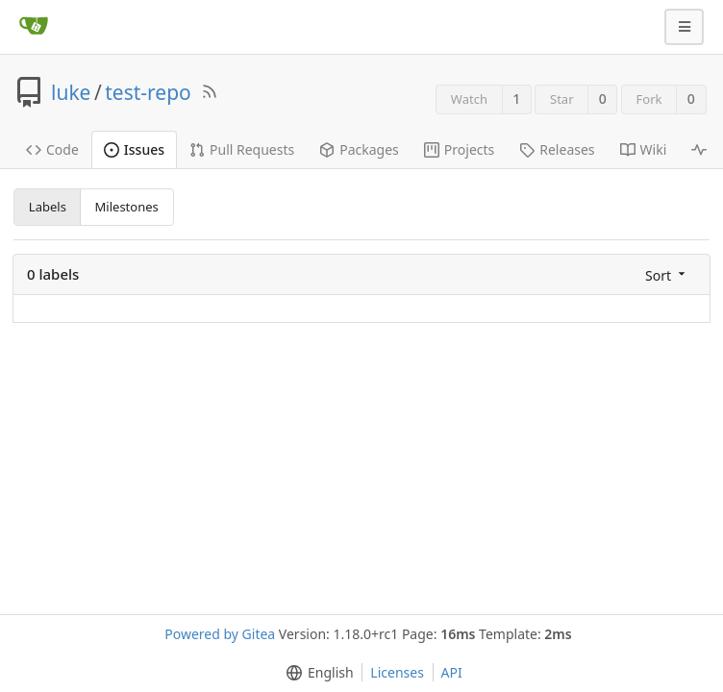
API (451, 672)
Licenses (397, 672)
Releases (556, 149)
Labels (47, 206)
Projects (459, 149)
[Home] (33, 27)
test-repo (148, 92)
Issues (134, 149)
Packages (359, 149)
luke (70, 92)
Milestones (127, 206)
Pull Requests (241, 149)
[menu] (667, 274)
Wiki (643, 149)
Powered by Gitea (219, 634)
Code (52, 149)
